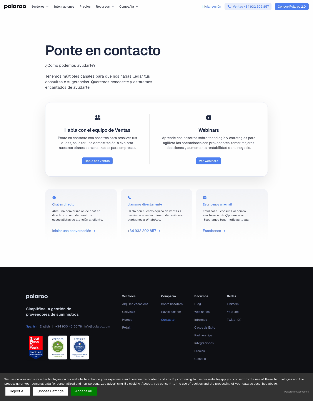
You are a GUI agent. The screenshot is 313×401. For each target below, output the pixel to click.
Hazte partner (171, 312)
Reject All (18, 391)
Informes (200, 319)
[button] (40, 6)
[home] (15, 6)
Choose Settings (50, 391)
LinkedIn (233, 304)
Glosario (200, 359)
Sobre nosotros (172, 304)
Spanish (31, 326)
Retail (126, 327)
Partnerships (203, 335)
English (45, 326)
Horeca (127, 319)
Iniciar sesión (211, 6)
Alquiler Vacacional (135, 304)
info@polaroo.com (97, 326)
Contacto (168, 319)
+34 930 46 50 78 (68, 326)
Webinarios (202, 312)
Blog (197, 304)
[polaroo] (68, 296)
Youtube (233, 312)
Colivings (128, 312)
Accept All (83, 391)
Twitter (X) (234, 319)
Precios (85, 6)
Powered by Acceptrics (296, 392)
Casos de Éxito (204, 327)
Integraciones (64, 6)
